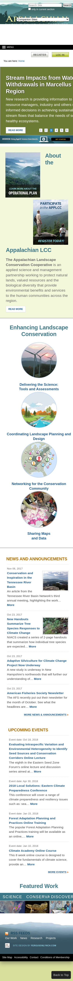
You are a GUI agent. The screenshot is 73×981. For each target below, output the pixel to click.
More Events (57, 872)
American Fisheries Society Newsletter (35, 693)
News (23, 938)
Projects (51, 938)
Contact (34, 957)
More (10, 605)
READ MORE (15, 130)
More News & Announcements (45, 714)
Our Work (11, 938)
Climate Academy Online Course (32, 850)
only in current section (42, 9)
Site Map (7, 957)
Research (36, 938)
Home (21, 61)
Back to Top (61, 975)
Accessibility (21, 957)
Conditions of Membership (54, 957)
